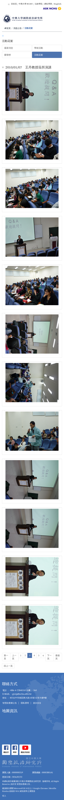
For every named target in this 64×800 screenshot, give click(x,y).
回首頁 (14, 3)
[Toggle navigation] (58, 19)
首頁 (7, 28)
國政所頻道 (25, 752)
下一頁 (49, 657)
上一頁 (14, 657)
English (57, 3)
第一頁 (6, 657)
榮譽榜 (7, 54)
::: (9, 4)
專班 (15, 752)
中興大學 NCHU (26, 3)
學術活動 (38, 47)
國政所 (6, 752)
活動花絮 (38, 54)
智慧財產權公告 (9, 702)
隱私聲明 (25, 702)
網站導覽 (48, 3)
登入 (4, 795)
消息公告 (17, 28)
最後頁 (57, 657)
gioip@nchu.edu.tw (22, 694)
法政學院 (38, 3)
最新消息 (8, 47)
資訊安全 (37, 702)
